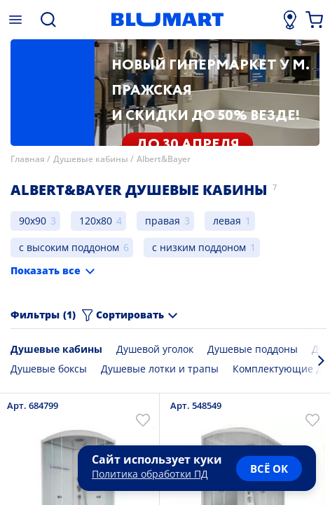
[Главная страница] (167, 20)
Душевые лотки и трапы (160, 368)
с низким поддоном (199, 247)
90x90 (32, 220)
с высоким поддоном (69, 247)
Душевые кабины (90, 159)
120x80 (95, 220)
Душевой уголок (154, 349)
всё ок (269, 469)
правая (162, 220)
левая (227, 220)
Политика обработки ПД (150, 473)
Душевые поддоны (252, 349)
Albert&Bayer (164, 159)
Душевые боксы (49, 368)
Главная (28, 159)
